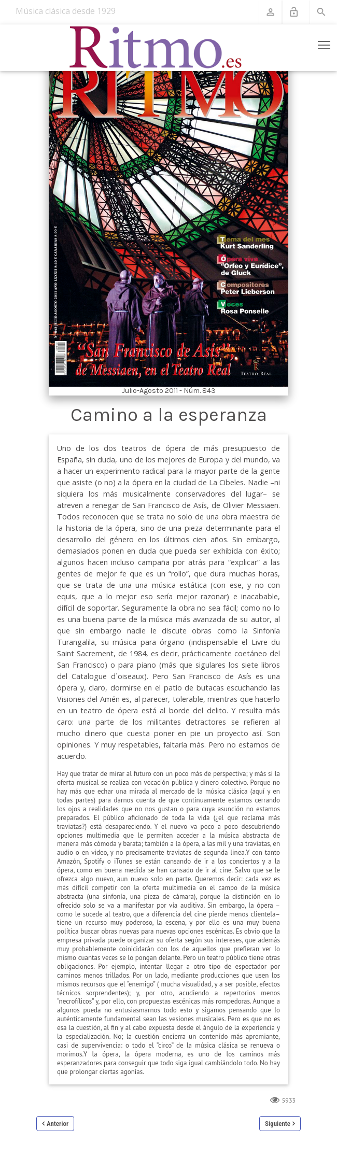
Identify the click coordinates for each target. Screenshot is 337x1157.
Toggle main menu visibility (325, 43)
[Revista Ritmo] (155, 47)
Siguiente (277, 1123)
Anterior (57, 1123)
